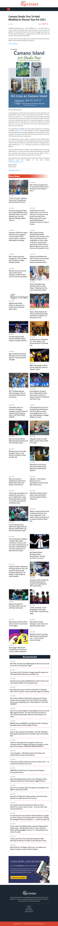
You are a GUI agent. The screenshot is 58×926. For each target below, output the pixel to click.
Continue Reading (13, 44)
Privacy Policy (29, 910)
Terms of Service (29, 911)
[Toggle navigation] (8, 9)
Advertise (29, 908)
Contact (29, 906)
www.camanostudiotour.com (16, 162)
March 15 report (20, 130)
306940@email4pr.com (15, 170)
